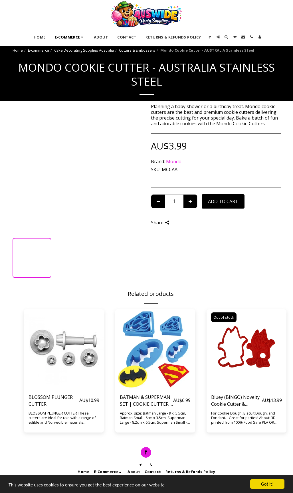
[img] (64, 349)
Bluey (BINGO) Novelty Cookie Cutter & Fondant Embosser (235, 400)
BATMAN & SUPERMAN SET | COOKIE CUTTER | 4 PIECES (146, 400)
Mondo (173, 161)
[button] (210, 37)
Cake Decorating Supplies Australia (84, 50)
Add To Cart (223, 201)
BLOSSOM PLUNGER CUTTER (51, 400)
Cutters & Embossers (137, 50)
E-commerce (38, 50)
